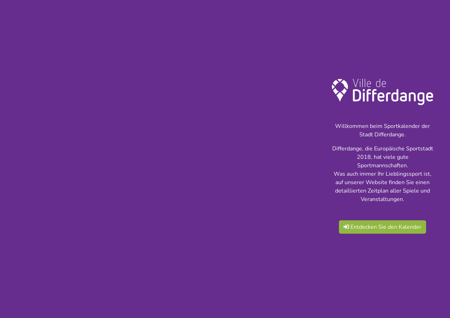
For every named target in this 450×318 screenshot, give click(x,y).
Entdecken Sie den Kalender (382, 227)
